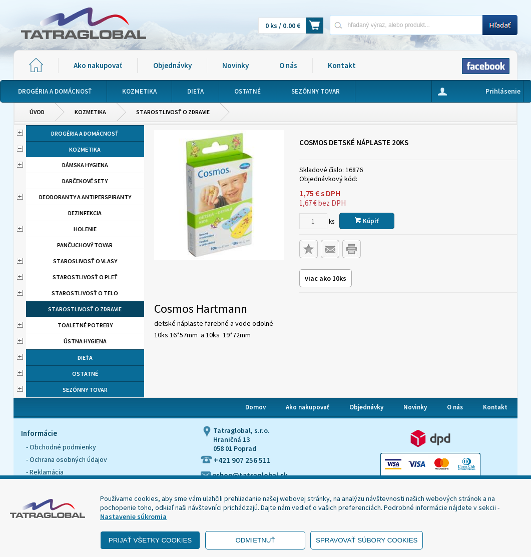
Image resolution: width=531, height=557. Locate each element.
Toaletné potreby (85, 325)
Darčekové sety (85, 181)
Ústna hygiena (85, 341)
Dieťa (85, 357)
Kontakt (342, 65)
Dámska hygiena (85, 165)
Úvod (37, 112)
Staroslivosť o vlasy (85, 261)
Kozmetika (90, 112)
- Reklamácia (45, 471)
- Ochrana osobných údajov (66, 459)
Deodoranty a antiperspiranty (85, 197)
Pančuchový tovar (85, 245)
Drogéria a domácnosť (85, 133)
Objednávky (172, 65)
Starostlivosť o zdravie (173, 112)
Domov (255, 407)
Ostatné (85, 373)
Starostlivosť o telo (85, 293)
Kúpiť (367, 221)
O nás (288, 65)
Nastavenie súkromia (133, 516)
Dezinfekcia (85, 213)
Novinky (235, 65)
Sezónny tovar (85, 389)
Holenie (85, 229)
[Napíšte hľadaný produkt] (406, 25)
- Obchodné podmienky (61, 446)
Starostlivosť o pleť (85, 277)
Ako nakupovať (98, 65)
